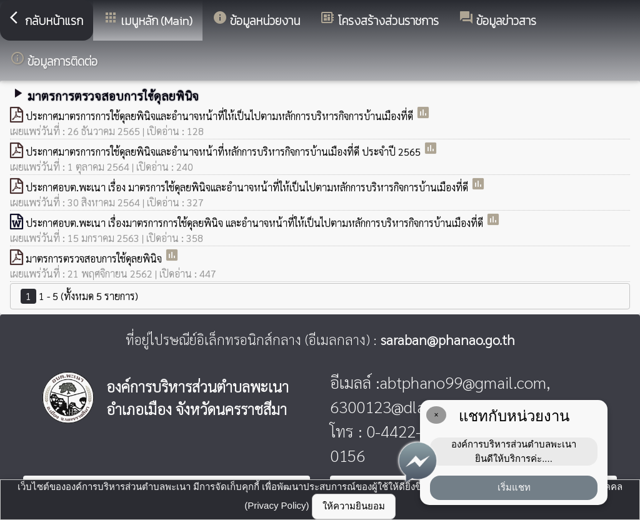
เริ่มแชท (514, 487)
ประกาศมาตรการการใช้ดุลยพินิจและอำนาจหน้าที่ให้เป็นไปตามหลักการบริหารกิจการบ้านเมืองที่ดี (221, 115)
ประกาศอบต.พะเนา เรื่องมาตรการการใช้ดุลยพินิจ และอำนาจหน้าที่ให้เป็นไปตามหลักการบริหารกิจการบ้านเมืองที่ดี (256, 222)
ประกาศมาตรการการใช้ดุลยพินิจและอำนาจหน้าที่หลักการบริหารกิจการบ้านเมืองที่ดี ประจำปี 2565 (224, 151)
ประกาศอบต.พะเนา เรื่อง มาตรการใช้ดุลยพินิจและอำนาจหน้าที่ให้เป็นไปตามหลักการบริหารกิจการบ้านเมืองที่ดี (248, 187)
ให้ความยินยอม (353, 506)
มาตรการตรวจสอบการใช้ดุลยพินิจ (95, 258)
